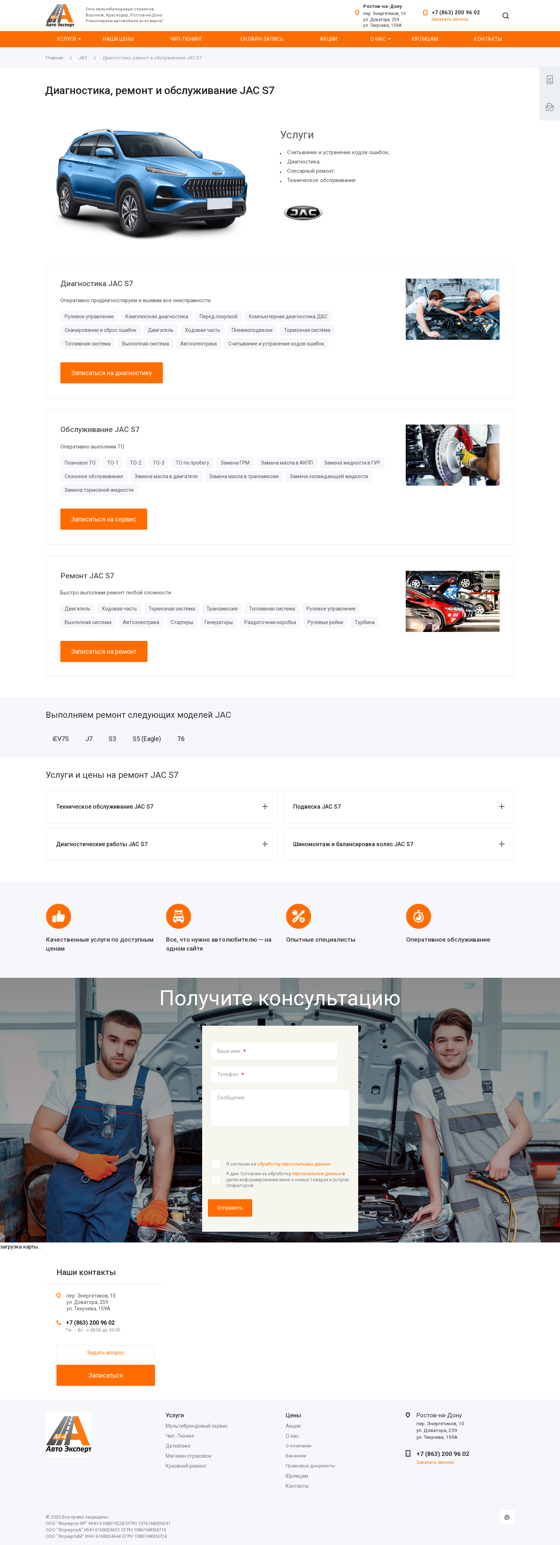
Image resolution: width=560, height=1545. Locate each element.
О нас (378, 39)
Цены (293, 1415)
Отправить (230, 1208)
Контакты (488, 39)
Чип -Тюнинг (180, 1436)
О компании (298, 1445)
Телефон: (230, 1074)
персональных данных (316, 1173)
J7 (88, 738)
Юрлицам (425, 39)
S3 (112, 738)
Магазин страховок (188, 1456)
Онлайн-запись (262, 39)
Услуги (66, 39)
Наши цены (118, 39)
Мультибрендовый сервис (197, 1426)
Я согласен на (278, 1164)
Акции (329, 39)
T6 (181, 738)
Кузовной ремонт (186, 1466)
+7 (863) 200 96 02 (456, 12)
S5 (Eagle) (146, 738)
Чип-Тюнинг (186, 39)
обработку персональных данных (293, 1164)
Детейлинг (178, 1446)
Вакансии (296, 1455)
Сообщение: (231, 1097)
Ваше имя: (231, 1051)
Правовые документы (310, 1465)
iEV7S (60, 738)
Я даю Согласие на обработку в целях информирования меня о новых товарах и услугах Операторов (287, 1179)
